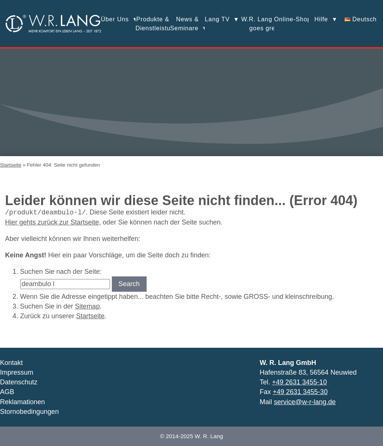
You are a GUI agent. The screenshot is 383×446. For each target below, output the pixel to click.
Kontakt (11, 362)
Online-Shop (291, 19)
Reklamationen (22, 402)
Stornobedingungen (29, 411)
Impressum (16, 372)
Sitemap (87, 306)
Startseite (10, 165)
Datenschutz (18, 382)
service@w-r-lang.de (304, 402)
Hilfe (321, 19)
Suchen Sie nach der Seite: (61, 271)
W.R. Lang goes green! (256, 23)
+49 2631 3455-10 (299, 382)
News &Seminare (184, 23)
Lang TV (217, 19)
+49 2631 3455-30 (300, 392)
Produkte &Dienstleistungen (152, 23)
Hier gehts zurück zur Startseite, (53, 222)
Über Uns (115, 19)
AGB (7, 392)
